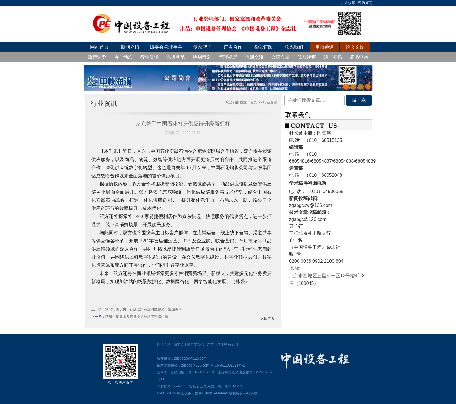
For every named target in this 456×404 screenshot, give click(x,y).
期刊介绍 (130, 46)
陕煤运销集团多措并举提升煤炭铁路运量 (136, 316)
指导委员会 (195, 344)
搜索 (361, 99)
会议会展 (280, 57)
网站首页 (99, 46)
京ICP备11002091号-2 (227, 365)
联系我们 (294, 46)
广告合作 (233, 46)
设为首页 (365, 3)
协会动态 (123, 57)
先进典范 (175, 57)
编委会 (179, 344)
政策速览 (97, 57)
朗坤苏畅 (332, 57)
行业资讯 (149, 57)
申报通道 (324, 46)
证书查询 (359, 57)
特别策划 (202, 57)
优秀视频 (306, 57)
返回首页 (268, 319)
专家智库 (202, 46)
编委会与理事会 (166, 46)
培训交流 (254, 57)
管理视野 (228, 57)
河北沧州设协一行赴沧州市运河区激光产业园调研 (143, 309)
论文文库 (355, 46)
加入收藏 (348, 3)
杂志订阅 (263, 46)
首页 (253, 102)
